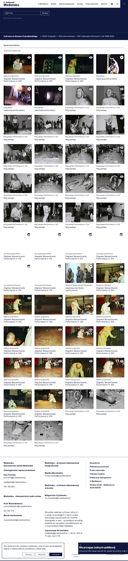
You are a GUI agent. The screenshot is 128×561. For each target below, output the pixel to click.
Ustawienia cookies (76, 556)
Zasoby (80, 4)
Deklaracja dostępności (100, 478)
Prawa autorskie (92, 4)
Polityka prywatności (99, 467)
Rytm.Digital (119, 555)
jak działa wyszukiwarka (12, 18)
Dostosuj (28, 554)
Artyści (53, 4)
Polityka (97, 474)
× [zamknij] (80, 545)
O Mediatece (43, 4)
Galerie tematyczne (66, 4)
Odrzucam (42, 554)
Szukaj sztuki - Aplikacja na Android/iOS (102, 486)
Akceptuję (55, 554)
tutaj (43, 549)
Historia (104, 4)
